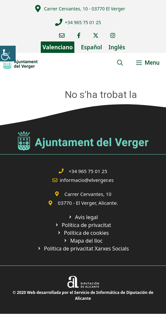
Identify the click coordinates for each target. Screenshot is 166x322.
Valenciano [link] (57, 47)
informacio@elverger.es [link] (86, 180)
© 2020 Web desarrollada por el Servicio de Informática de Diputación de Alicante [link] (83, 295)
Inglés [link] (117, 47)
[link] (8, 53)
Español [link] (91, 47)
